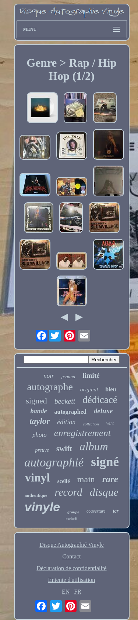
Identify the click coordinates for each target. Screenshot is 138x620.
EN (66, 591)
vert (110, 423)
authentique (36, 495)
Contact (72, 556)
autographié (54, 462)
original (89, 389)
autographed (70, 412)
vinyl (37, 477)
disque (104, 492)
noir (48, 375)
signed (36, 400)
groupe (73, 512)
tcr (116, 511)
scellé (63, 481)
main (86, 479)
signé (105, 462)
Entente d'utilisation (71, 580)
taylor (39, 421)
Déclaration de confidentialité (71, 568)
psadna (68, 376)
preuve (42, 450)
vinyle (42, 507)
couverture (96, 511)
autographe (49, 386)
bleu (110, 389)
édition (66, 422)
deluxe (103, 411)
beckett (64, 401)
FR (77, 591)
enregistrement (82, 433)
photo (39, 434)
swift (64, 448)
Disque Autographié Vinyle (71, 545)
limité (90, 375)
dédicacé (99, 399)
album (93, 446)
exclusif (72, 519)
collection (91, 424)
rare (110, 479)
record (68, 492)
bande (39, 411)
